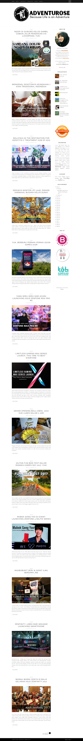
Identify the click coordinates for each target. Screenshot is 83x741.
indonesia (58, 166)
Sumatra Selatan (66, 160)
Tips (61, 178)
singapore (62, 168)
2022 (57, 202)
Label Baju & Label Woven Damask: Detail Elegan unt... (62, 192)
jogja (64, 166)
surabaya (67, 168)
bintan (65, 165)
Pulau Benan (62, 157)
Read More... (15, 74)
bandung (57, 165)
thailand (56, 169)
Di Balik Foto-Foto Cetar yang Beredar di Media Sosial (64, 88)
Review (36, 1)
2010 (57, 222)
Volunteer (56, 180)
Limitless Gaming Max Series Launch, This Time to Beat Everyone (31, 356)
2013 (57, 217)
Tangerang (67, 161)
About (17, 1)
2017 (57, 210)
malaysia (57, 168)
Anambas (56, 145)
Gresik (61, 148)
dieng (68, 165)
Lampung (57, 152)
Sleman (67, 158)
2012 (57, 219)
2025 (57, 196)
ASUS (31, 294)
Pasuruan (67, 155)
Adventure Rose (21, 739)
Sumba (63, 161)
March (58, 188)
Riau (68, 157)
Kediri (59, 151)
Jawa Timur (63, 149)
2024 (57, 198)
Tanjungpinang (58, 163)
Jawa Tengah (57, 149)
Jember (68, 149)
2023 (57, 200)
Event (31, 29)
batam (31, 409)
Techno (57, 178)
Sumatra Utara (58, 161)
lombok (67, 166)
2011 (57, 221)
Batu (68, 145)
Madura (64, 152)
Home (13, 1)
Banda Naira (64, 145)
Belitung (59, 146)
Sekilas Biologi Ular (64, 92)
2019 (57, 207)
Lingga (61, 152)
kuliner (60, 180)
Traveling (66, 178)
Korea (65, 151)
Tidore (68, 163)
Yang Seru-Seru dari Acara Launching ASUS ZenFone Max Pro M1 (31, 298)
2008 (57, 226)
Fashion (59, 176)
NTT (66, 154)
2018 (57, 209)
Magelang (67, 152)
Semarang (60, 158)
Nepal (68, 154)
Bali (59, 145)
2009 (57, 224)
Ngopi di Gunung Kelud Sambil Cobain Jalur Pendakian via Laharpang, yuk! (31, 34)
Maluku (59, 154)
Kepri (62, 151)
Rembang (66, 157)
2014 (57, 215)
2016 (57, 212)
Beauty (56, 176)
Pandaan (62, 155)
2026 (57, 187)
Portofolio (23, 1)
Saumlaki (56, 158)
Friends (41, 1)
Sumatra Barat (58, 160)
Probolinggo (57, 157)
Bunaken (63, 146)
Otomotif (67, 176)
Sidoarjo (64, 158)
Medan (63, 154)
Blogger (62, 289)
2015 (57, 214)
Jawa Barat (67, 148)
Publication (30, 1)
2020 (57, 205)
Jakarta (63, 148)
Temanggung (64, 163)
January (59, 195)
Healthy (63, 176)
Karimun (56, 151)
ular (64, 180)
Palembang (57, 155)
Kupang (68, 151)
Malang (56, 154)
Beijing (56, 146)
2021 (57, 203)
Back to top (68, 739)
